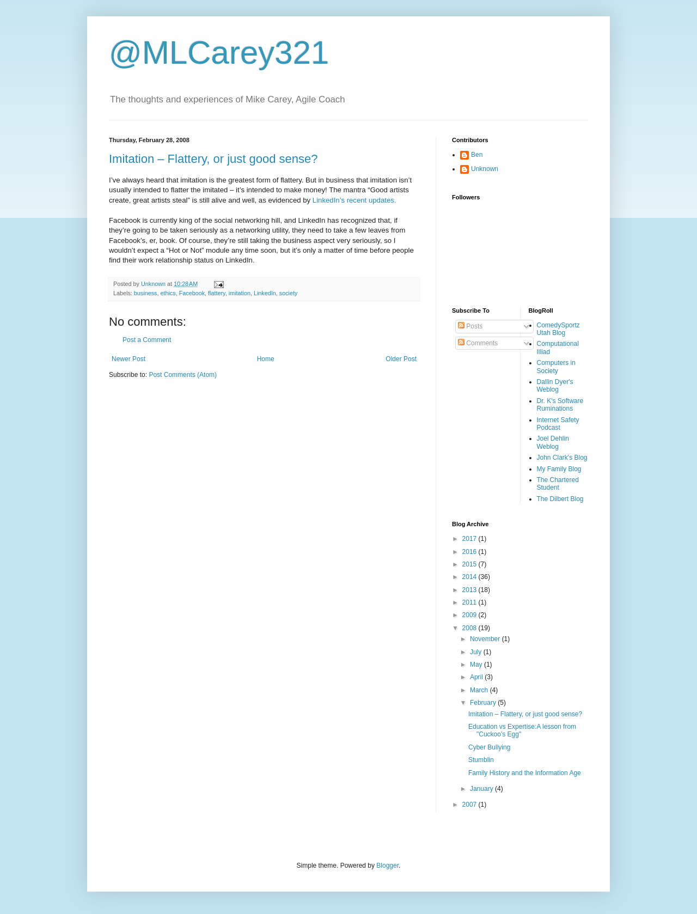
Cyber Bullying (489, 747)
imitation (239, 293)
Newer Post (128, 359)
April (477, 677)
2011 (470, 602)
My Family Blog (559, 469)
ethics (167, 293)
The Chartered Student (558, 483)
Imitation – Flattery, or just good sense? (213, 159)
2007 (470, 804)
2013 (470, 590)
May (477, 664)
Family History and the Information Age (524, 773)
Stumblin (481, 760)
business (145, 293)
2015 (470, 564)
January (482, 789)
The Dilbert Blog (560, 499)
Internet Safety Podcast (558, 423)
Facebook (192, 293)
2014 (470, 577)
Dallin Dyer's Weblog (555, 385)
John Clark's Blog (562, 457)
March (480, 690)
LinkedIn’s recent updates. (354, 200)
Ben (476, 155)
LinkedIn (265, 293)
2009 (470, 615)
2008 (470, 628)
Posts (470, 326)
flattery (216, 293)
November (486, 639)
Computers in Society (556, 366)
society (288, 293)
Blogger (387, 865)
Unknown (484, 169)
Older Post (401, 359)
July (477, 652)
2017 (470, 539)
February (484, 702)
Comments (478, 343)
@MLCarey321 (219, 52)
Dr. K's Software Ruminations (560, 404)
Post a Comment (147, 340)
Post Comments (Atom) (183, 375)
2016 (470, 552)
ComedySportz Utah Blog (558, 329)
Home (265, 359)
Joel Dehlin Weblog (553, 442)
